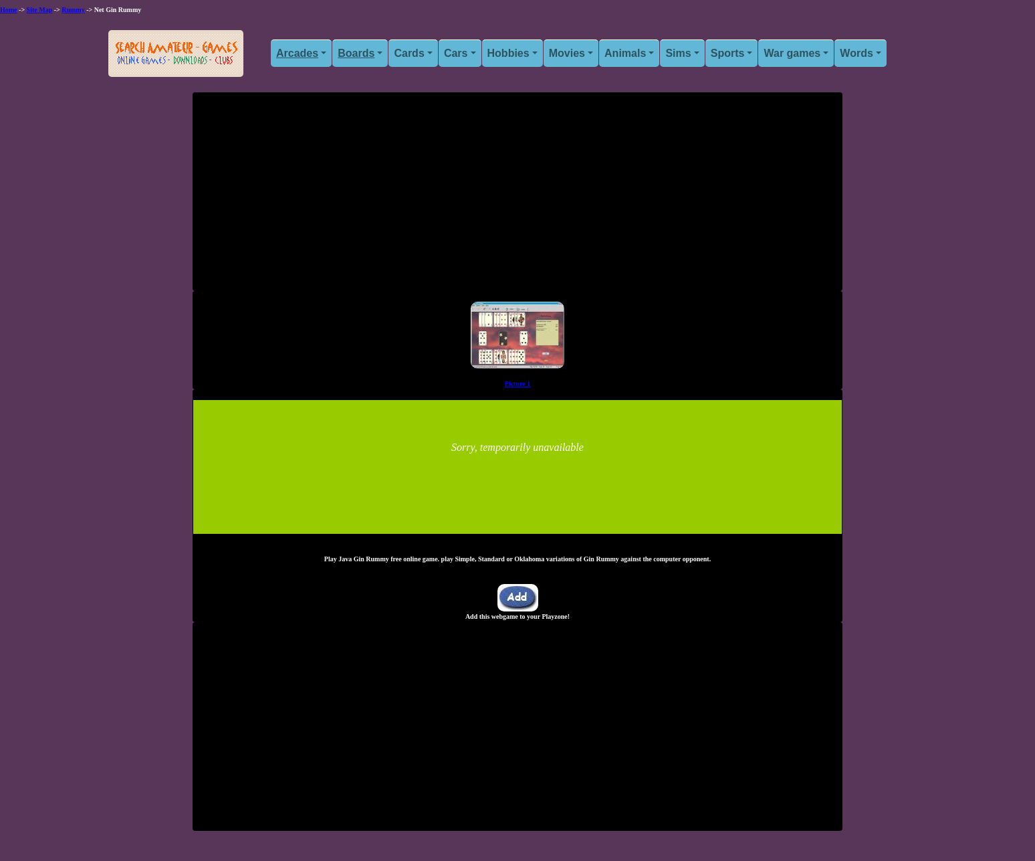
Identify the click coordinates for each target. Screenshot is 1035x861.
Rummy (73, 9)
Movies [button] (567, 53)
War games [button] (792, 53)
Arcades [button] (297, 53)
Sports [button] (728, 53)
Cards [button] (409, 53)
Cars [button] (456, 53)
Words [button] (856, 53)
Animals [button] (625, 53)
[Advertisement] (517, 196)
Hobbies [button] (508, 53)
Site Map (40, 9)
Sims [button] (678, 53)
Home (8, 9)
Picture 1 (517, 383)
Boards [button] (356, 53)
